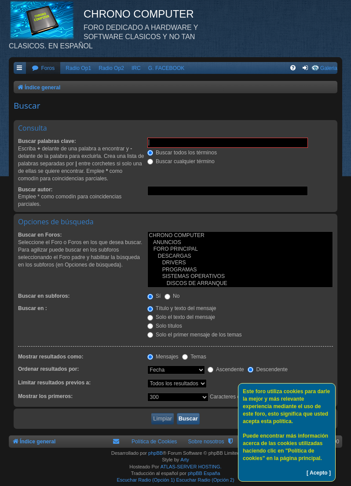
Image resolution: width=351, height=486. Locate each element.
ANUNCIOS (240, 242)
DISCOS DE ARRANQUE (240, 283)
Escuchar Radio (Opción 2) (205, 479)
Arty (184, 459)
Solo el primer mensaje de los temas (194, 335)
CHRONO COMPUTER (240, 235)
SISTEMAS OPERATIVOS (240, 276)
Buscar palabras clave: (47, 141)
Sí (154, 296)
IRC (136, 68)
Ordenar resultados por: (48, 369)
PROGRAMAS (240, 270)
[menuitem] (43, 68)
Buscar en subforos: (44, 296)
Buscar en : (32, 308)
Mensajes (163, 357)
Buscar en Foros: (40, 235)
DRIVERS (240, 263)
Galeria (328, 68)
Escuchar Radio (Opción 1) (146, 479)
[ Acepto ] (319, 473)
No (172, 296)
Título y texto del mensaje (181, 308)
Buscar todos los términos (182, 153)
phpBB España (204, 473)
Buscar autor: (35, 189)
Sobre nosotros (206, 441)
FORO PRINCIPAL (240, 249)
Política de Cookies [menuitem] (154, 441)
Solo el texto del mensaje (181, 317)
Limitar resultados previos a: (54, 383)
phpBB (155, 453)
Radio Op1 (78, 68)
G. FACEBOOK (166, 68)
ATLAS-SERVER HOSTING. (191, 466)
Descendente (268, 369)
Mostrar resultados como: (51, 357)
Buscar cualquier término (181, 161)
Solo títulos (164, 326)
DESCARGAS (240, 256)
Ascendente (226, 369)
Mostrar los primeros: (45, 396)
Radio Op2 (111, 68)
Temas (194, 357)
